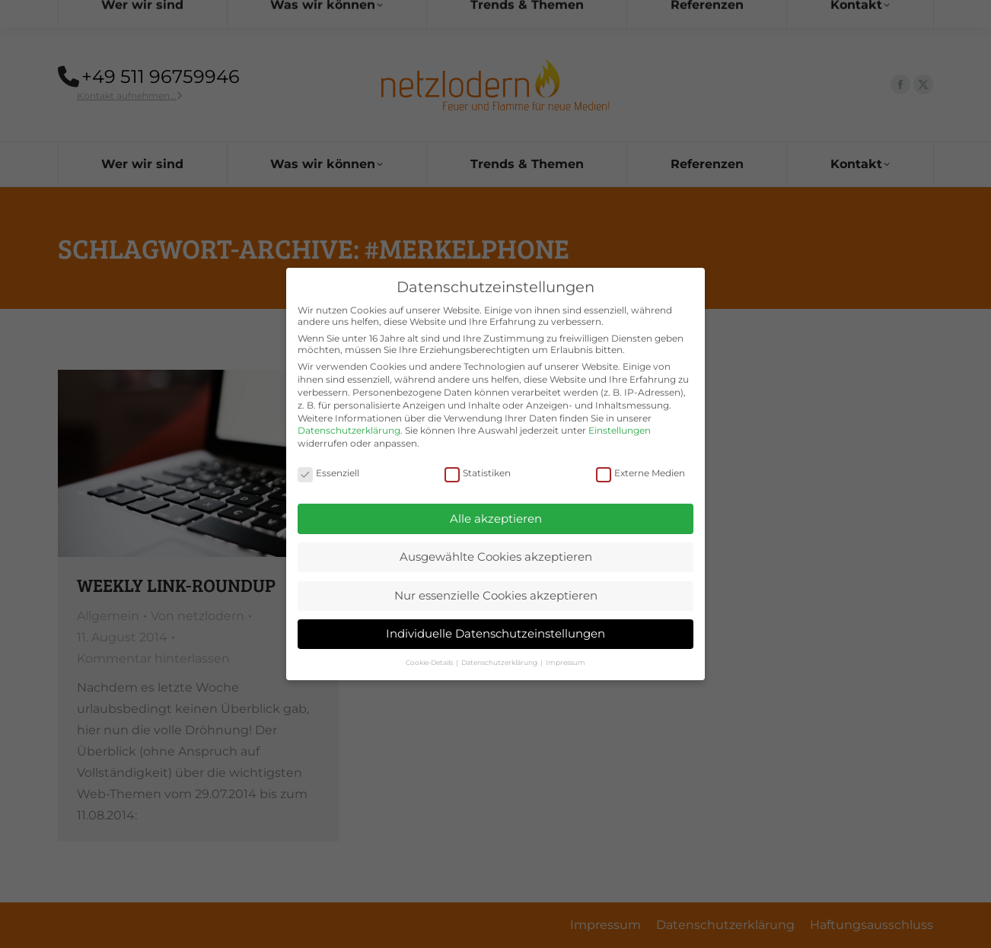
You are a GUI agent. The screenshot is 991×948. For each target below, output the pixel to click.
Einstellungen (619, 416)
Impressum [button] (565, 648)
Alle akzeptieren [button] (496, 504)
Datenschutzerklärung (349, 416)
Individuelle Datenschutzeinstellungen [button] (495, 619)
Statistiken (478, 459)
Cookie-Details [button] (430, 648)
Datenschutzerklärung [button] (500, 648)
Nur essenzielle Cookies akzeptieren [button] (495, 581)
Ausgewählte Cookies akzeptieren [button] (496, 543)
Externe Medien (640, 459)
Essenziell (328, 459)
